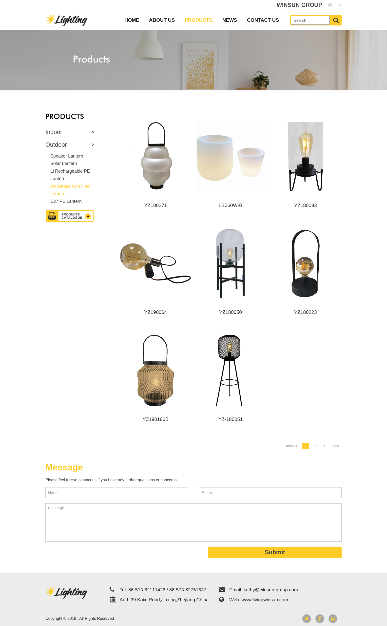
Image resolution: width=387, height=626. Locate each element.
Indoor (53, 132)
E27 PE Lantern (66, 201)
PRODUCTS (198, 20)
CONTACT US (263, 20)
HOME (131, 20)
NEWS (229, 20)
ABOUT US (162, 20)
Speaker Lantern (66, 156)
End (336, 446)
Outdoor (56, 144)
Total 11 (291, 446)
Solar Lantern (63, 163)
